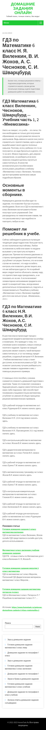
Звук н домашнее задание (19, 660)
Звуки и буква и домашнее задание (23, 679)
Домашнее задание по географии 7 (23, 673)
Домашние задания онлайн (23, 8)
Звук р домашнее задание (19, 639)
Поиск (8, 623)
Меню (6, 22)
